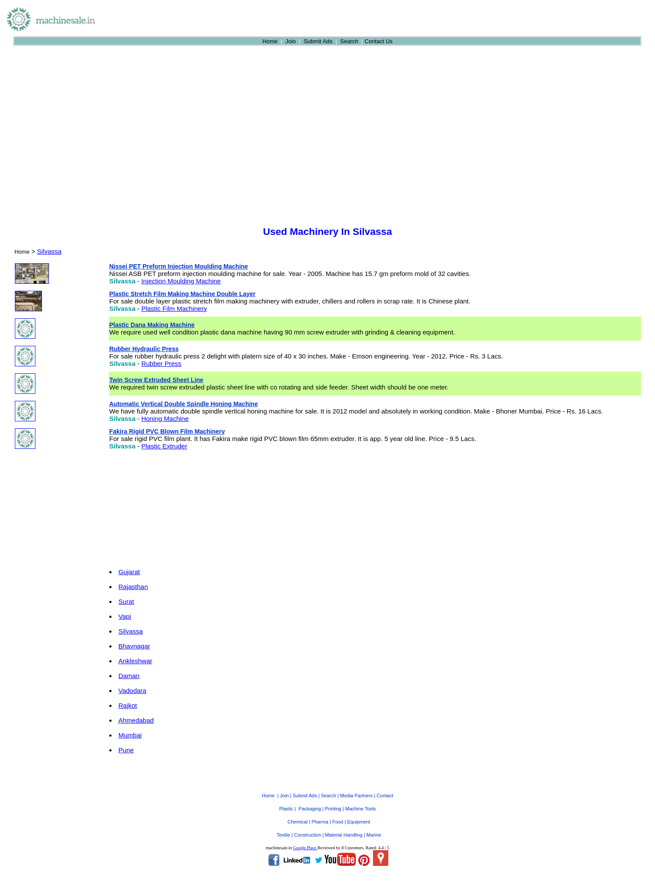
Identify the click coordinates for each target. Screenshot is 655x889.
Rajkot (127, 705)
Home (270, 41)
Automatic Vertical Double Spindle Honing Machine (183, 403)
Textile (283, 834)
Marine (373, 834)
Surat (126, 601)
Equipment (358, 821)
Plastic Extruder (164, 446)
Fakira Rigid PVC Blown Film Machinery (167, 431)
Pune (126, 750)
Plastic (286, 808)
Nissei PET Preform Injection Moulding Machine (178, 266)
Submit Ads (317, 41)
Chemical (298, 821)
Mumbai (130, 735)
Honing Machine (164, 418)
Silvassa (49, 251)
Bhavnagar (134, 646)
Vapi (124, 616)
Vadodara (132, 690)
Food (337, 821)
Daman (128, 675)
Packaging (310, 808)
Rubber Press (161, 363)
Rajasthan (133, 586)
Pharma (319, 821)
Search (349, 41)
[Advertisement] (327, 157)
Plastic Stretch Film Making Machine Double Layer (182, 293)
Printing (333, 808)
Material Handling (343, 834)
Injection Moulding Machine (181, 281)
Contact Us (379, 41)
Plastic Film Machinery (174, 308)
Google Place (305, 847)
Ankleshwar (135, 661)
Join (291, 41)
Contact (384, 795)
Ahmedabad (136, 720)
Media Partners (356, 795)
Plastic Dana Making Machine (152, 324)
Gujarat (129, 571)
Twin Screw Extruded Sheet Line (156, 379)
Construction (307, 834)
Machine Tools (360, 808)
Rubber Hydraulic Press (144, 348)
